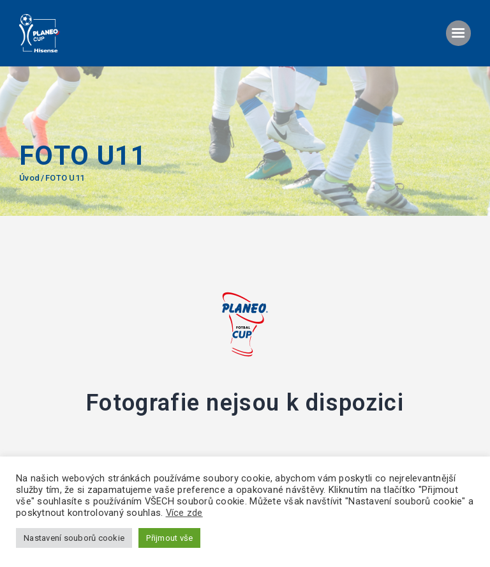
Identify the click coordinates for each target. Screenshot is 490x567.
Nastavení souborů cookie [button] (74, 538)
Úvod (29, 178)
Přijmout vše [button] (169, 538)
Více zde (184, 512)
